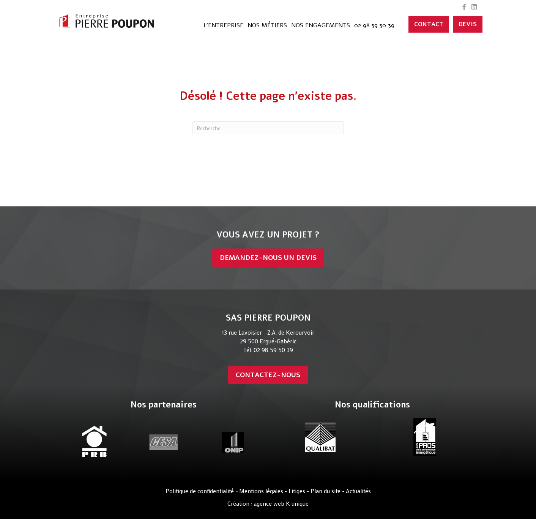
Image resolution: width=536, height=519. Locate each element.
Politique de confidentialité (200, 491)
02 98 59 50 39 (374, 25)
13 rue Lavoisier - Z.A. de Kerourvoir (268, 332)
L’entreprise (223, 25)
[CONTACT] (428, 24)
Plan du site (326, 491)
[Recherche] (268, 127)
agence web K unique (281, 503)
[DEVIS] (467, 24)
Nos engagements (320, 25)
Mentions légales (261, 491)
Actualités (358, 491)
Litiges (296, 491)
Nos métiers (267, 25)
